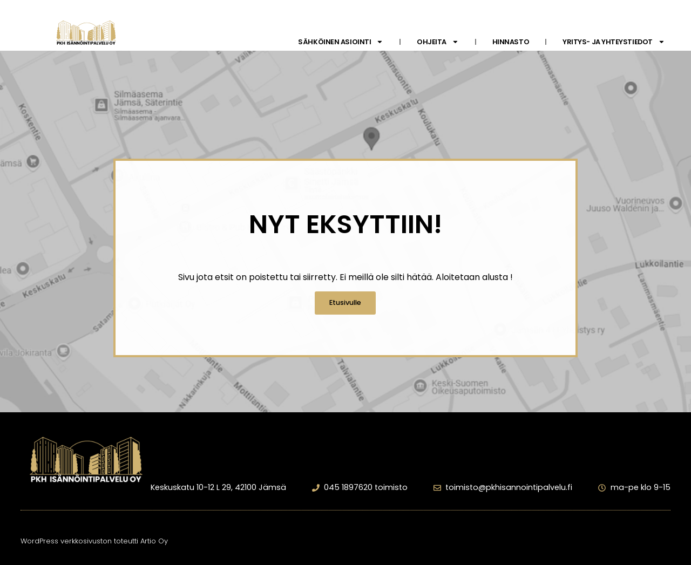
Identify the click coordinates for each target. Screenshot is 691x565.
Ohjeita (438, 42)
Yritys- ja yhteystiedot (614, 42)
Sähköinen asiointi (340, 42)
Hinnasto (510, 41)
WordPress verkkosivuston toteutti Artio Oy (94, 541)
